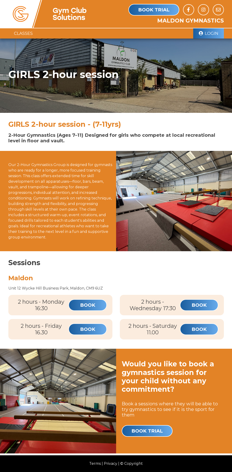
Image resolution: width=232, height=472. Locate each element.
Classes (23, 33)
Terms (95, 463)
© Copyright (131, 463)
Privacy (110, 463)
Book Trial (154, 10)
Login (208, 33)
